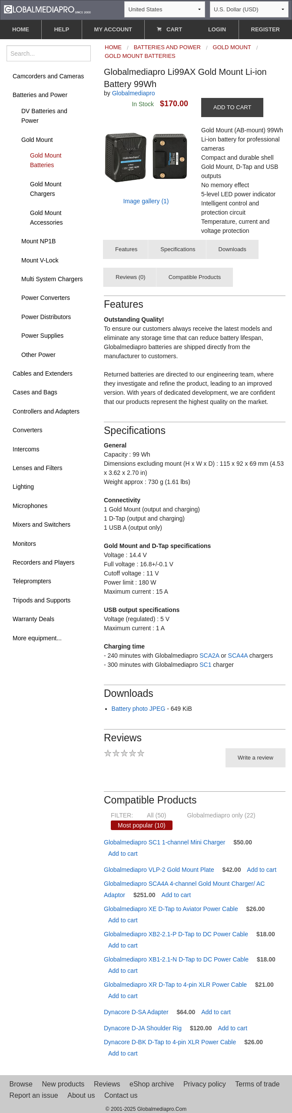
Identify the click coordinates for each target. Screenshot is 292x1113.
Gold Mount (37, 139)
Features (126, 249)
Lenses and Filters (37, 467)
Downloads (232, 249)
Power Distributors (46, 316)
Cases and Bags (35, 392)
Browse (21, 1084)
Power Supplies (42, 335)
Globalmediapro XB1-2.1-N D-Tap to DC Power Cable (176, 959)
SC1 (205, 664)
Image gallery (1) (146, 201)
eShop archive (151, 1084)
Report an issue (34, 1095)
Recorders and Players (43, 562)
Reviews (107, 1084)
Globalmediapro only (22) (221, 815)
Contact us (120, 1095)
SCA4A (238, 655)
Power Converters (45, 297)
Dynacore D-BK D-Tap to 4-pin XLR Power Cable (170, 1042)
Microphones (30, 505)
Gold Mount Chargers (45, 189)
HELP (61, 29)
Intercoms (26, 449)
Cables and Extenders (43, 373)
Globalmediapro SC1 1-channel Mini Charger (164, 842)
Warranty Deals (33, 618)
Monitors (24, 543)
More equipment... (37, 638)
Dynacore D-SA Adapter (136, 1012)
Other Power (38, 354)
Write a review (255, 757)
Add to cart (123, 853)
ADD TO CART (232, 107)
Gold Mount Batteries (45, 160)
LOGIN (217, 29)
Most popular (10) (142, 825)
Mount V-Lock (40, 260)
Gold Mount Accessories (46, 217)
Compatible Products (195, 277)
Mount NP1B (38, 241)
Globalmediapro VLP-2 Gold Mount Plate (159, 869)
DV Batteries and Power (44, 116)
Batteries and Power (40, 94)
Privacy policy (204, 1084)
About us (81, 1095)
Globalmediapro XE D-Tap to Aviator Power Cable (171, 908)
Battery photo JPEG (139, 708)
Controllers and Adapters (46, 411)
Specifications (177, 249)
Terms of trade (257, 1084)
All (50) (156, 815)
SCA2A (209, 655)
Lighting (23, 486)
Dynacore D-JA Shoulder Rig (143, 1028)
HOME (20, 29)
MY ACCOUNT (113, 29)
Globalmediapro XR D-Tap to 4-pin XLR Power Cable (175, 984)
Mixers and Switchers (41, 524)
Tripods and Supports (41, 600)
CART (169, 29)
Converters (27, 430)
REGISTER (265, 29)
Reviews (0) (131, 277)
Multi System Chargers (52, 279)
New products (63, 1084)
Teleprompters (32, 581)
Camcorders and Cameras (48, 76)
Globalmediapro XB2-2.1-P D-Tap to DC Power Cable (176, 934)
